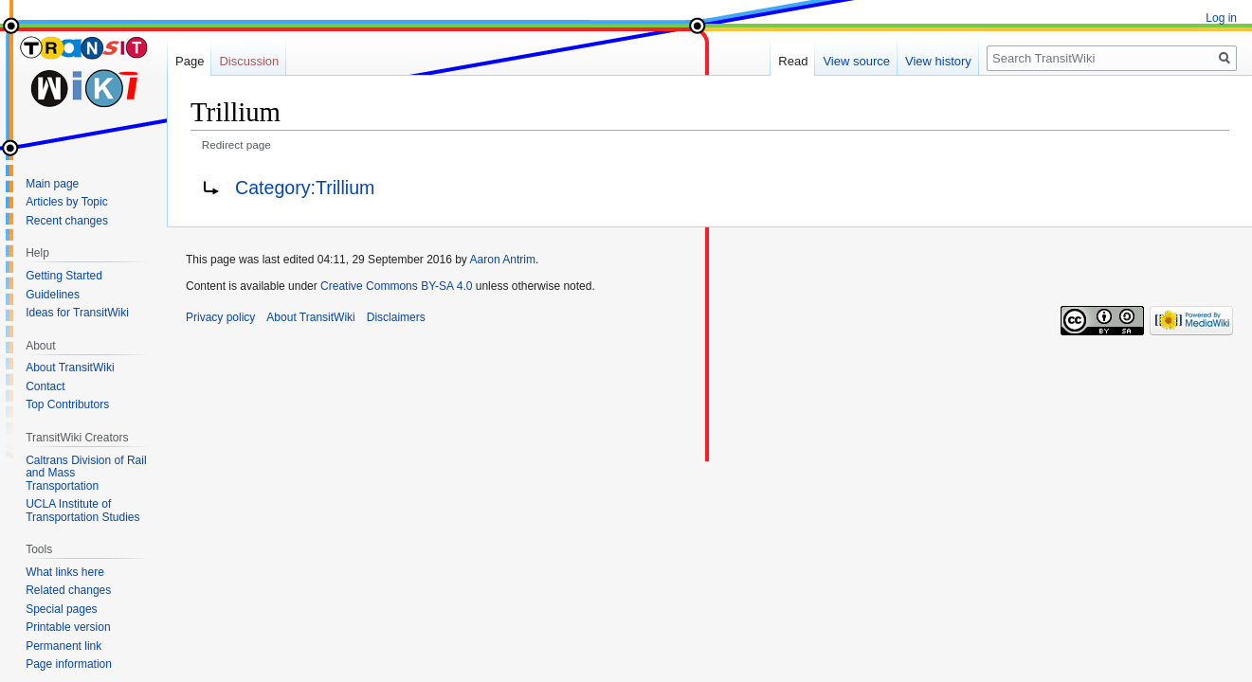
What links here (65, 572)
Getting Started (64, 275)
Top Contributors (67, 404)
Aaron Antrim (502, 259)
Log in (1221, 18)
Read (792, 61)
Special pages (61, 609)
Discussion (249, 61)
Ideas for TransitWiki (77, 312)
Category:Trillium (304, 187)
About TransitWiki (70, 367)
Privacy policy (220, 317)
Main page (52, 183)
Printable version (68, 627)
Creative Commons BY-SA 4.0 (396, 286)
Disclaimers (396, 317)
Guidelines (53, 294)
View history (938, 61)
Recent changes (67, 220)
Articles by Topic (66, 201)
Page (189, 61)
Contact (45, 386)
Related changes (68, 590)
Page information (69, 664)
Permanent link (63, 646)
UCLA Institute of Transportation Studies (82, 510)
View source (856, 61)
